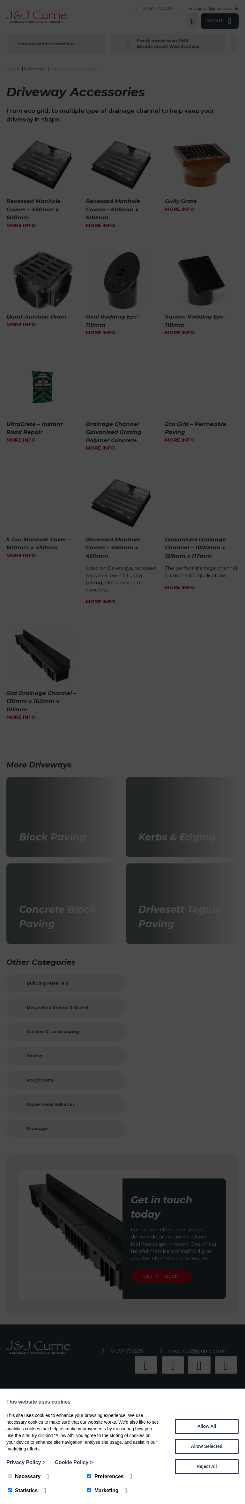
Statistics (23, 1490)
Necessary (24, 1476)
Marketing (103, 1490)
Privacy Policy (25, 1462)
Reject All (207, 1466)
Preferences (105, 1476)
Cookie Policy (74, 1462)
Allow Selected (207, 1446)
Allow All (206, 1426)
